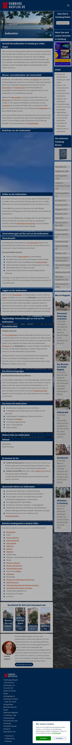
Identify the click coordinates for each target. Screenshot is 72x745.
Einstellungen (56, 733)
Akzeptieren (43, 738)
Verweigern (59, 738)
